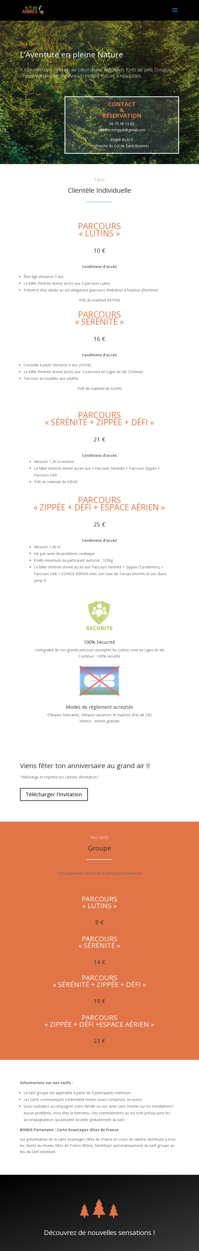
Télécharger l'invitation (54, 794)
